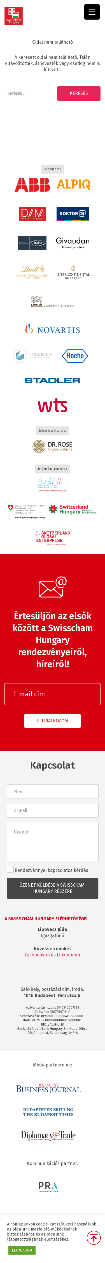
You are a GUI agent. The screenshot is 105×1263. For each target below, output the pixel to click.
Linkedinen (68, 955)
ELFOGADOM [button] (22, 1250)
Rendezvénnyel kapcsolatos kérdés (47, 869)
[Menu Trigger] (92, 12)
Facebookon (37, 955)
